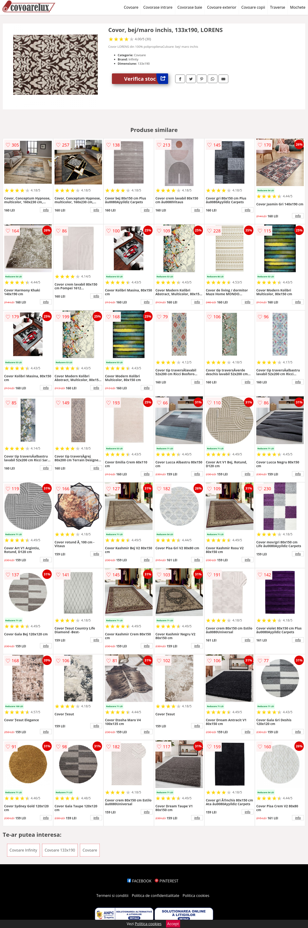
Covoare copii (253, 7)
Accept (173, 923)
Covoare (131, 7)
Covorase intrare (157, 7)
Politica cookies (196, 895)
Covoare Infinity (23, 850)
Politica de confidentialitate (155, 895)
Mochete (297, 7)
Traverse (277, 7)
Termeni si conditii (112, 895)
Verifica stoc (146, 78)
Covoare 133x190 (60, 850)
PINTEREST (166, 881)
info (46, 210)
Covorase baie (190, 7)
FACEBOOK (139, 881)
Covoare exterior (222, 7)
